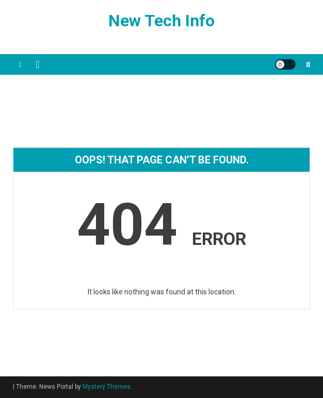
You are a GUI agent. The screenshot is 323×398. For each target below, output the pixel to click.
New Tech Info (161, 20)
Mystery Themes (107, 386)
